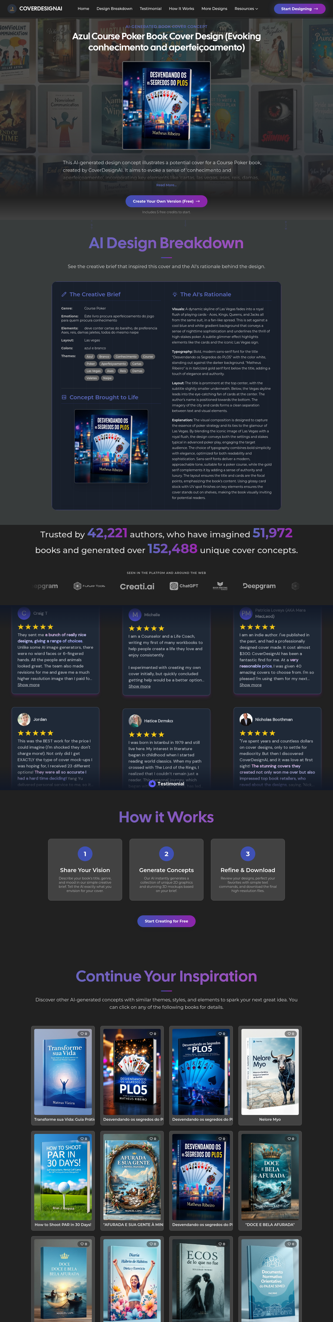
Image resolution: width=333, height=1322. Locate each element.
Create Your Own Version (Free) (166, 201)
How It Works (181, 8)
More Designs (214, 8)
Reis (123, 371)
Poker (91, 363)
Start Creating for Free (166, 921)
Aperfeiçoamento (113, 363)
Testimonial (151, 8)
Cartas (136, 363)
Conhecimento (126, 356)
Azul (90, 356)
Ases (110, 371)
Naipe (107, 378)
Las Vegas (94, 371)
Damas (137, 371)
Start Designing (299, 8)
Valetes (92, 378)
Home (83, 8)
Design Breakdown (115, 8)
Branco (104, 356)
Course (148, 356)
